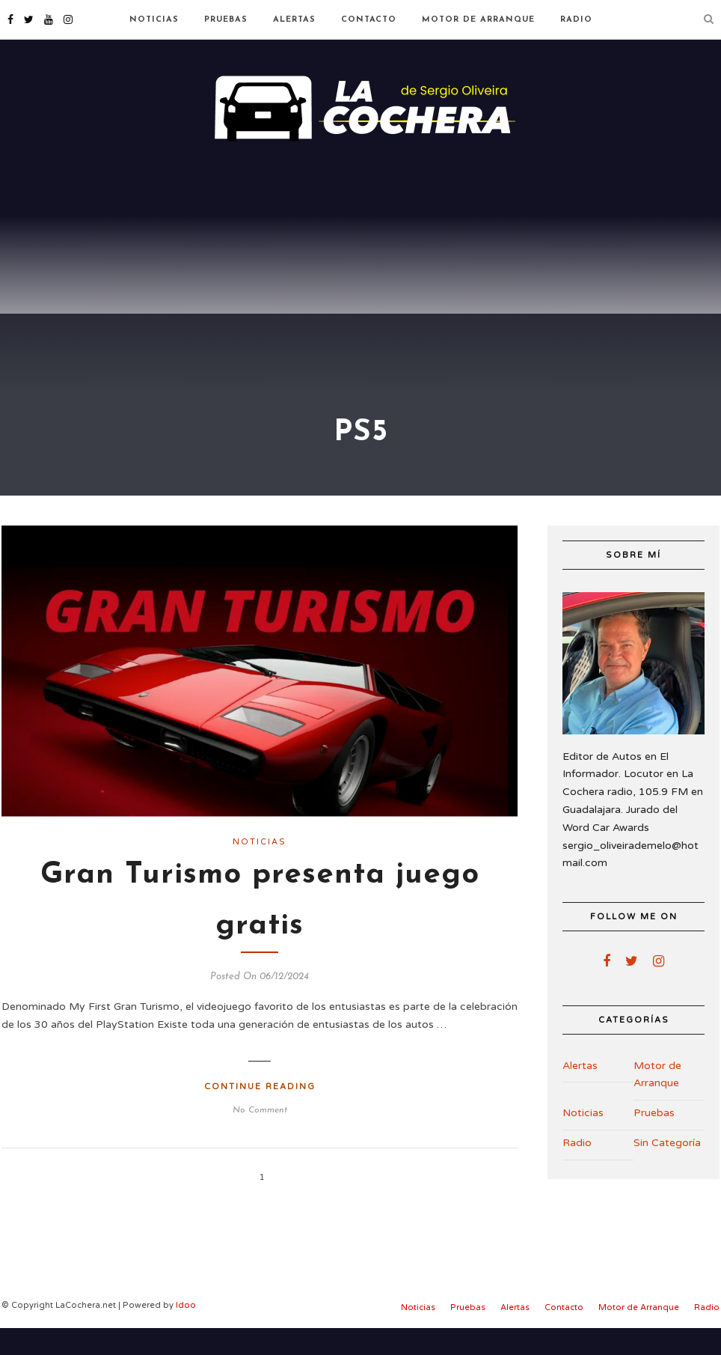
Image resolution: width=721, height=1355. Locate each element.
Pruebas (226, 20)
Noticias (154, 20)
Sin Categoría (667, 1169)
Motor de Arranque (478, 20)
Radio (576, 20)
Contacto (368, 20)
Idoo (186, 1332)
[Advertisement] (360, 269)
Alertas (294, 20)
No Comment (260, 1137)
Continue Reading (260, 1113)
